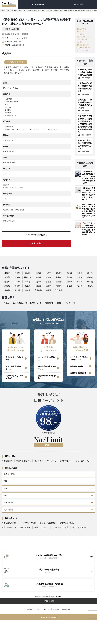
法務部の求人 (65, 461)
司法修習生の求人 (23, 461)
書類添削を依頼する (78, 366)
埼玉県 (90, 273)
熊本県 (7, 290)
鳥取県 (7, 286)
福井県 (59, 277)
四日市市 (48, 10)
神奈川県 (27, 277)
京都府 (48, 282)
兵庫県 (69, 282)
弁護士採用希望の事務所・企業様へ (48, 597)
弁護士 (6, 303)
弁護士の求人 (7, 461)
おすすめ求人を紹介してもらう (14, 367)
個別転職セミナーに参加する (47, 377)
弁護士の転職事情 (9, 523)
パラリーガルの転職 (60, 527)
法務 (59, 303)
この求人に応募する (36, 243)
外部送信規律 (48, 601)
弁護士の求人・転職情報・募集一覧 (29, 10)
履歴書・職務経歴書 (48, 523)
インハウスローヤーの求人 (45, 461)
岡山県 (17, 286)
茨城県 (59, 273)
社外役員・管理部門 (80, 527)
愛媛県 (69, 286)
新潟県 (38, 277)
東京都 (7, 277)
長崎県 (90, 286)
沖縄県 (48, 290)
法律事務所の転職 (67, 523)
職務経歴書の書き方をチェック (47, 367)
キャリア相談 (78, 4)
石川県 (48, 277)
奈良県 (79, 282)
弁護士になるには (41, 527)
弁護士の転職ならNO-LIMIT (10, 10)
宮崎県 (27, 290)
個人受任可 (80, 42)
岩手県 (17, 273)
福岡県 (79, 286)
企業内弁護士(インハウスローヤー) (27, 303)
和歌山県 (89, 282)
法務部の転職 (25, 527)
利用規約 (56, 609)
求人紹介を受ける (38, 4)
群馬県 (79, 273)
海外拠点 (58, 290)
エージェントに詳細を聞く (36, 235)
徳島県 (48, 286)
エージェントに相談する (47, 358)
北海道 (7, 273)
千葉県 (17, 277)
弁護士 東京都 (81, 29)
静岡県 (7, 282)
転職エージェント (9, 527)
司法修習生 (80, 34)
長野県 (79, 277)
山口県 (38, 286)
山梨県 (69, 277)
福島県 (48, 273)
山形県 (38, 273)
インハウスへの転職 (28, 523)
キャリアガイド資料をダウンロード (79, 358)
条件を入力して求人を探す (14, 358)
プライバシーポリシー (42, 609)
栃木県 (69, 273)
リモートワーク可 (83, 50)
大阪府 (59, 282)
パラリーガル (70, 303)
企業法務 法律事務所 (84, 47)
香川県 (59, 286)
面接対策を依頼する (78, 373)
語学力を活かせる (83, 45)
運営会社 (29, 609)
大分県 (17, 290)
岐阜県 (90, 277)
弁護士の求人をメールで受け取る (14, 377)
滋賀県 (38, 282)
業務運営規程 (66, 609)
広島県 (27, 286)
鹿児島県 (38, 290)
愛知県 (17, 282)
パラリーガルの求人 (82, 461)
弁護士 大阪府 (81, 31)
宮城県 (27, 273)
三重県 (42, 10)
